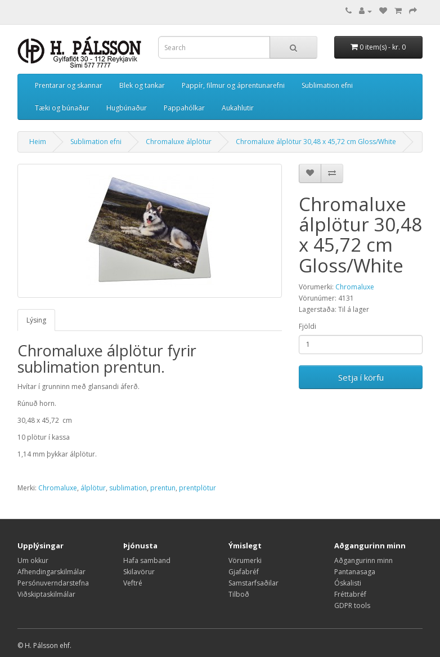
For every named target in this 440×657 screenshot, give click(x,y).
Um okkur (32, 560)
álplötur (93, 488)
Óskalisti (347, 583)
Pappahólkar (184, 108)
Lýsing (36, 320)
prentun (163, 488)
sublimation (128, 488)
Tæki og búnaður (62, 108)
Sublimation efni (327, 85)
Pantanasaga (354, 571)
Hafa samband (146, 560)
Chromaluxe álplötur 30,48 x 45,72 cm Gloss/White (316, 141)
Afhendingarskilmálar (51, 571)
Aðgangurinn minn (363, 560)
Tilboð (238, 594)
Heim (37, 141)
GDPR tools (352, 605)
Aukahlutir (238, 108)
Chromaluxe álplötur (179, 141)
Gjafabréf (243, 571)
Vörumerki (245, 560)
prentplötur (197, 488)
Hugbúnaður (126, 108)
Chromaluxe (354, 287)
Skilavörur (139, 571)
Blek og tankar (142, 85)
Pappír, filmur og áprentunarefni (233, 85)
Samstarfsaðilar (253, 583)
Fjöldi (307, 326)
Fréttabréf (350, 594)
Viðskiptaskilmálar (46, 594)
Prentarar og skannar (68, 85)
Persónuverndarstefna (53, 583)
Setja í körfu (361, 377)
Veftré (132, 583)
